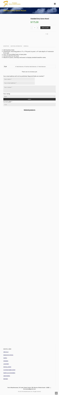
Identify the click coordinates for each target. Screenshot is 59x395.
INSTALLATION (7, 367)
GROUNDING (6, 375)
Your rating (6, 93)
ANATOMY (6, 364)
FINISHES (5, 361)
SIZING (5, 358)
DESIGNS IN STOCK (8, 355)
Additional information (16, 46)
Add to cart (45, 27)
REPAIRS (5, 378)
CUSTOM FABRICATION (9, 369)
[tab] (6, 46)
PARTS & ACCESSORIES (9, 372)
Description (6, 46)
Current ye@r (7, 101)
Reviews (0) (26, 46)
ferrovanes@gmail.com (29, 389)
